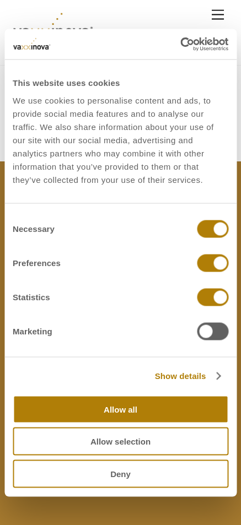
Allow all (120, 409)
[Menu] (218, 15)
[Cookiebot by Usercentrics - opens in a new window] (180, 44)
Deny (120, 473)
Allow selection (120, 441)
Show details (180, 376)
